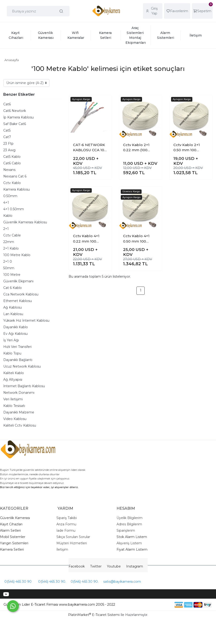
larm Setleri (11, 530)
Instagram (134, 566)
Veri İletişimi (13, 399)
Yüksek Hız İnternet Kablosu (26, 320)
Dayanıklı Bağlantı (17, 360)
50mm (8, 268)
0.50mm (10, 196)
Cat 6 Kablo (12, 288)
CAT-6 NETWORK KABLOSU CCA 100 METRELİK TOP (89, 148)
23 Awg (9, 150)
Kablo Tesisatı (14, 406)
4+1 (6, 202)
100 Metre (11, 275)
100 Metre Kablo (16, 255)
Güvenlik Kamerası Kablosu (25, 222)
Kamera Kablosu (16, 189)
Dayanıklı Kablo (15, 327)
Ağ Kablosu (12, 307)
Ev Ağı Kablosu (15, 334)
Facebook (77, 566)
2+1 (6, 229)
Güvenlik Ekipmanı (18, 281)
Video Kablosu (14, 419)
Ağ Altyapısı (12, 379)
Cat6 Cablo (12, 163)
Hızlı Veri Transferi (17, 347)
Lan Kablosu (13, 314)
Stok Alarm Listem (132, 537)
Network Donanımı (18, 393)
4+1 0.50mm (13, 209)
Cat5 (7, 130)
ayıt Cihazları (12, 524)
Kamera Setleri (12, 549)
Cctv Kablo (12, 183)
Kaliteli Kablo (13, 373)
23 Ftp (8, 143)
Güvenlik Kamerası (15, 518)
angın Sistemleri (15, 543)
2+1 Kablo (11, 248)
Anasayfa (11, 60)
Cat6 (7, 104)
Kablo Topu (12, 353)
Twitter (96, 566)
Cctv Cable (12, 235)
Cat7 (7, 137)
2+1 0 (7, 261)
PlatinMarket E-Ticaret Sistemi (94, 615)
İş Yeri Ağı (11, 340)
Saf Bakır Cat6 (14, 124)
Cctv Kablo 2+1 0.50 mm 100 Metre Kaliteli (186, 148)
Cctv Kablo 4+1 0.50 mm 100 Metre (136, 239)
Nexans (9, 170)
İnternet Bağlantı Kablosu (24, 386)
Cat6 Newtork (14, 111)
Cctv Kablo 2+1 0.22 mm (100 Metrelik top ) (136, 148)
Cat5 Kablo (12, 157)
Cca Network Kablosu (20, 294)
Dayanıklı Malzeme (18, 412)
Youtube (114, 566)
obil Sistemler (14, 537)
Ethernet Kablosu (17, 301)
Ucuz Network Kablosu (22, 366)
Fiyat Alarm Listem (132, 549)
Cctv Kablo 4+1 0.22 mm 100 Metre (86, 239)
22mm (8, 242)
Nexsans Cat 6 (14, 176)
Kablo (7, 216)
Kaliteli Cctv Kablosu (19, 425)
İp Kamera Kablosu (18, 117)
